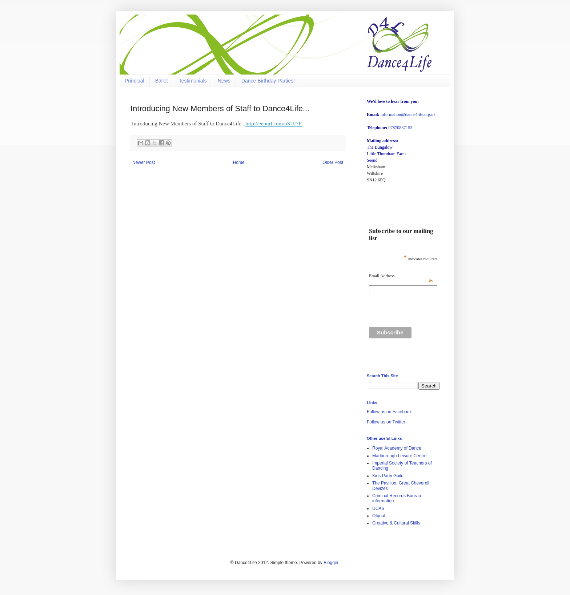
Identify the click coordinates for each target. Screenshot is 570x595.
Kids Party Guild (388, 475)
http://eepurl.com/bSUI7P (273, 123)
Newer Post (143, 162)
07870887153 (400, 127)
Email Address (401, 276)
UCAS (378, 508)
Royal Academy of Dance (396, 448)
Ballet (161, 81)
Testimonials (193, 81)
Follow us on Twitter (386, 422)
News (224, 81)
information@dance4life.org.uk (408, 114)
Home (239, 162)
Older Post (332, 162)
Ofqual (378, 515)
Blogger (331, 562)
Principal (134, 81)
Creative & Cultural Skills (396, 523)
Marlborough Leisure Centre (399, 455)
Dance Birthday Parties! (268, 81)
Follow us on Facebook (389, 411)
